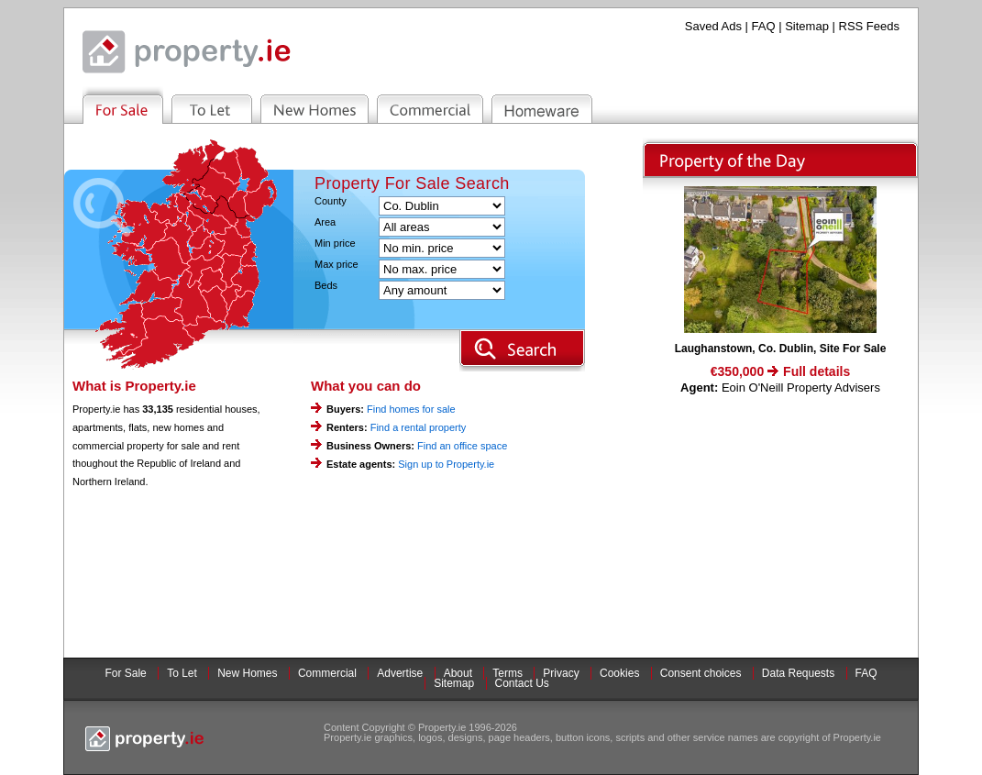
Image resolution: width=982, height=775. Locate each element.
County (330, 201)
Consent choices (701, 673)
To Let (182, 673)
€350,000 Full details (780, 371)
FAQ (764, 26)
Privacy (561, 673)
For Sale (125, 673)
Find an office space (462, 445)
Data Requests (798, 673)
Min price (335, 243)
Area (325, 222)
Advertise (400, 673)
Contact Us (522, 683)
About (458, 673)
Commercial (327, 673)
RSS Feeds (869, 26)
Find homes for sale (411, 409)
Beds (325, 286)
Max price (336, 265)
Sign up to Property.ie (446, 464)
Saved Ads (713, 26)
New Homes (247, 673)
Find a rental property (418, 427)
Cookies (619, 673)
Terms (507, 673)
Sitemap (807, 26)
